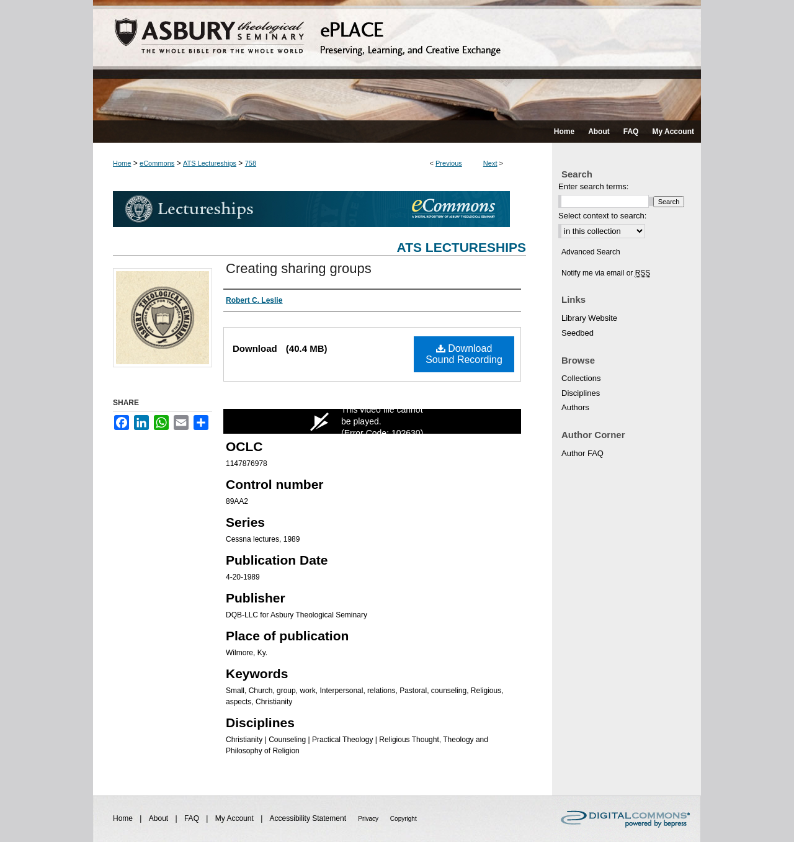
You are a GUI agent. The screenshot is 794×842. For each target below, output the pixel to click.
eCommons (157, 163)
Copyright (403, 818)
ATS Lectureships (209, 163)
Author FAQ (582, 453)
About (160, 818)
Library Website (589, 318)
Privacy (369, 818)
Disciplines (580, 393)
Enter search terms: (593, 186)
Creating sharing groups (299, 268)
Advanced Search (590, 252)
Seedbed (577, 333)
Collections (581, 378)
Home (122, 163)
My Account (235, 818)
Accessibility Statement (309, 818)
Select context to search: (602, 215)
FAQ (192, 818)
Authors (575, 407)
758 (250, 163)
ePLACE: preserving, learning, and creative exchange (397, 60)
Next (490, 163)
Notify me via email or (605, 273)
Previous (448, 163)
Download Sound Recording (464, 354)
